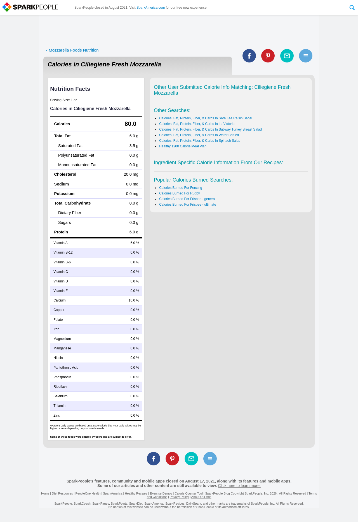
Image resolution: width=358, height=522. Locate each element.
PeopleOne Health (87, 493)
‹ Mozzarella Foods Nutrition (72, 50)
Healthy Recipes (136, 493)
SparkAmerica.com (150, 8)
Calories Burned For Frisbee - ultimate (187, 205)
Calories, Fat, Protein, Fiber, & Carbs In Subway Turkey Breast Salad (210, 129)
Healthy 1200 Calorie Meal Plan (182, 146)
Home (45, 493)
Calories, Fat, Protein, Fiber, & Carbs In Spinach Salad (199, 141)
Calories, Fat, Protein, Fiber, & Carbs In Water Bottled (199, 135)
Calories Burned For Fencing (180, 188)
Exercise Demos (161, 493)
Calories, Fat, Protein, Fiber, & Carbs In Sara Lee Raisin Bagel (205, 118)
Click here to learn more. (239, 485)
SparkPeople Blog (217, 493)
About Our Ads (201, 496)
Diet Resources (62, 493)
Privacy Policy (179, 496)
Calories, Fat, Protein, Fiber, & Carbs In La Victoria (196, 124)
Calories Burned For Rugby (179, 193)
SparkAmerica (112, 493)
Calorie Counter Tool (189, 493)
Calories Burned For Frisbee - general (187, 199)
